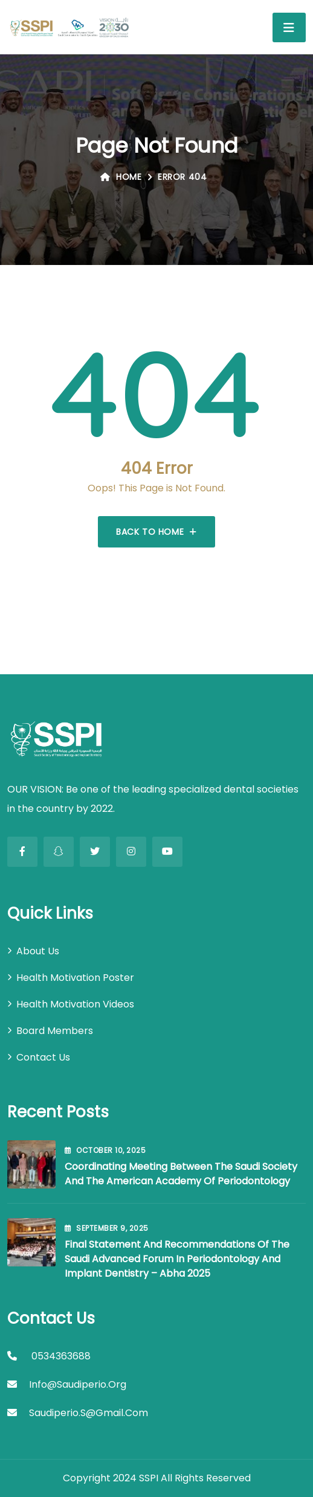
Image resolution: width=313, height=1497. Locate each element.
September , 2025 (107, 1228)
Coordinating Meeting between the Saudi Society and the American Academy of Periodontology (181, 1174)
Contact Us (43, 1057)
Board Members (54, 1031)
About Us (37, 951)
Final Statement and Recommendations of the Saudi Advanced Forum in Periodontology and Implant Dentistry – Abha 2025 (177, 1258)
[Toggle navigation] (289, 27)
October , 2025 (105, 1150)
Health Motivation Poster (75, 978)
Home (121, 177)
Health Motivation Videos (75, 1004)
